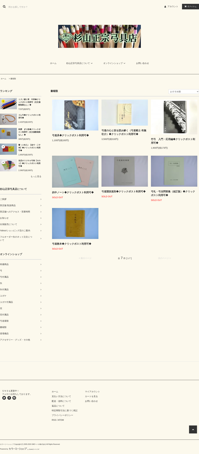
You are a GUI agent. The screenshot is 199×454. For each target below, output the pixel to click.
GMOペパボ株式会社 (39, 444)
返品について (58, 406)
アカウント (172, 6)
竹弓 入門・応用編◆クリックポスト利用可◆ (173, 141)
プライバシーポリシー (62, 415)
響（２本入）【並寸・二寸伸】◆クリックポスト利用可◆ (29, 148)
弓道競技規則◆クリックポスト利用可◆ (123, 191)
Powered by (19, 449)
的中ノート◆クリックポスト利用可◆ (73, 192)
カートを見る (91, 396)
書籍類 (13, 79)
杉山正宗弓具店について (80, 63)
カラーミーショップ (7, 444)
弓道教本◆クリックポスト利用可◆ (71, 243)
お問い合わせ (142, 63)
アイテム (190, 6)
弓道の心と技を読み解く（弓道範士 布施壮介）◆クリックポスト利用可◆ (123, 132)
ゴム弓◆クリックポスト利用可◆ (29, 116)
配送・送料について (61, 401)
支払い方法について (61, 396)
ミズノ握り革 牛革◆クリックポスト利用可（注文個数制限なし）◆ (29, 102)
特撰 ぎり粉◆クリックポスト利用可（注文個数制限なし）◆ (29, 132)
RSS (54, 420)
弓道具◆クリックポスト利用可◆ (70, 135)
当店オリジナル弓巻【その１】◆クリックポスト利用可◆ (29, 163)
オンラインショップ (114, 63)
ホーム (53, 63)
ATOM (61, 420)
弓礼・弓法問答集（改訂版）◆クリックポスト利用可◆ (173, 193)
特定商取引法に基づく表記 (64, 410)
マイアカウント (92, 391)
